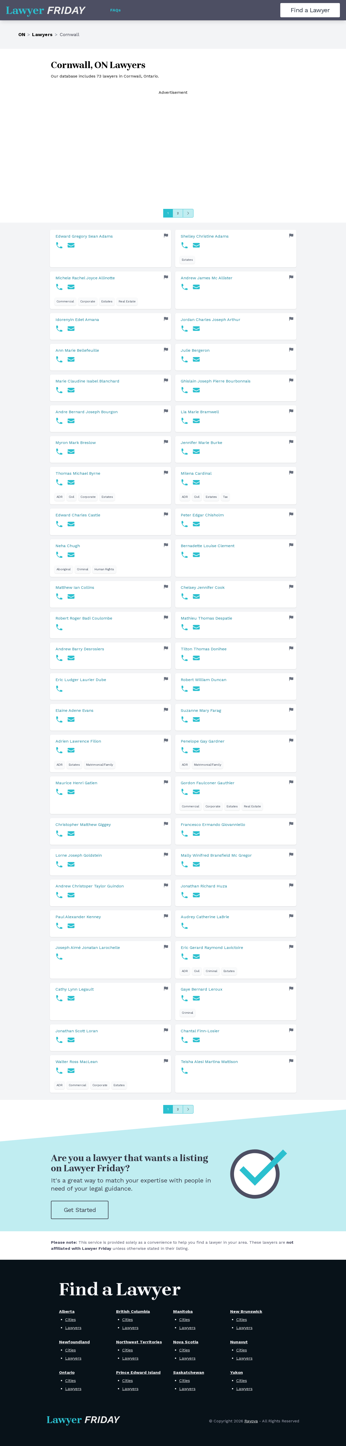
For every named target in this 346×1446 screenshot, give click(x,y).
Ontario (67, 1372)
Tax (225, 497)
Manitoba (183, 1311)
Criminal (83, 569)
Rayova (251, 1421)
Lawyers (42, 34)
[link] (110, 248)
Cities (70, 1319)
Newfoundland (74, 1342)
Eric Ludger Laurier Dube (81, 679)
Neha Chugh (68, 545)
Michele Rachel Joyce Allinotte (85, 277)
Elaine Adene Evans (74, 710)
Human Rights (104, 569)
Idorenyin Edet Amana (77, 319)
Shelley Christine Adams (205, 236)
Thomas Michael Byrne (78, 473)
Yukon (236, 1372)
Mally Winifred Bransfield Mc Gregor (216, 855)
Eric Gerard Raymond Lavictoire (212, 947)
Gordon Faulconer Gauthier (207, 782)
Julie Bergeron (195, 350)
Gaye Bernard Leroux (202, 989)
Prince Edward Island (138, 1372)
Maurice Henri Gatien (76, 782)
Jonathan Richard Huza (204, 886)
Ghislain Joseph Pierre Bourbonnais (216, 381)
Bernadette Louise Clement (207, 545)
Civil (72, 497)
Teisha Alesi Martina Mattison (209, 1061)
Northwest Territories (139, 1342)
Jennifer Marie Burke (201, 442)
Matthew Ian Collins (75, 587)
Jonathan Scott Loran (77, 1030)
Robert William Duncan (203, 679)
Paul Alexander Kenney (78, 916)
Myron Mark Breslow (76, 442)
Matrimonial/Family (99, 764)
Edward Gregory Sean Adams (84, 236)
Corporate (87, 301)
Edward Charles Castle (78, 515)
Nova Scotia (185, 1342)
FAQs (115, 10)
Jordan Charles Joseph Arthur (210, 319)
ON (21, 34)
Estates (187, 259)
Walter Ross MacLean (77, 1061)
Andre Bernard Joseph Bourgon (87, 411)
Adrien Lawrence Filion (78, 741)
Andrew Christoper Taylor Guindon (90, 886)
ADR (60, 497)
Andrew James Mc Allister (206, 277)
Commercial (65, 301)
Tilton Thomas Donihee (204, 649)
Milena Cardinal (196, 473)
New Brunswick (246, 1311)
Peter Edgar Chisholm (202, 515)
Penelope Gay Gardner (203, 741)
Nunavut (239, 1342)
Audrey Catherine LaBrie (205, 916)
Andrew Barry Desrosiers (80, 649)
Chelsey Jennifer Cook (203, 587)
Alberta (67, 1311)
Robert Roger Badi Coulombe (84, 618)
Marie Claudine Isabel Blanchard (87, 381)
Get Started (80, 1209)
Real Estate (127, 301)
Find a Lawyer (310, 10)
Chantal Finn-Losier (200, 1030)
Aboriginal (64, 569)
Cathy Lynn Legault (75, 989)
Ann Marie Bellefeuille (77, 350)
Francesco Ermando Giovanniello (213, 824)
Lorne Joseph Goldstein (79, 855)
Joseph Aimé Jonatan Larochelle (88, 947)
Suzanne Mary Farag (201, 710)
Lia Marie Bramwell (200, 411)
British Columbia (133, 1311)
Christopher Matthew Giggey (83, 824)
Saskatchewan (188, 1372)
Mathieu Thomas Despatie (206, 618)
